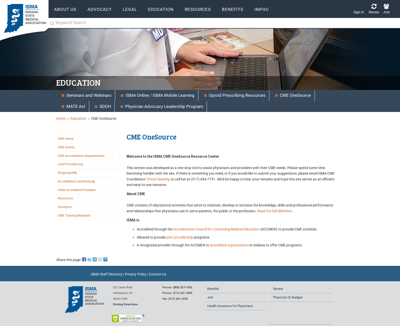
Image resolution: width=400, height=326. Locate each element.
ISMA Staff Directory (107, 274)
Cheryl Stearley (157, 179)
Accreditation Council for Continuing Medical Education (216, 229)
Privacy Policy (136, 274)
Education (78, 119)
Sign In (359, 12)
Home (60, 119)
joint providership (179, 237)
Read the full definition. (275, 211)
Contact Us (157, 274)
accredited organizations (229, 245)
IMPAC (261, 9)
